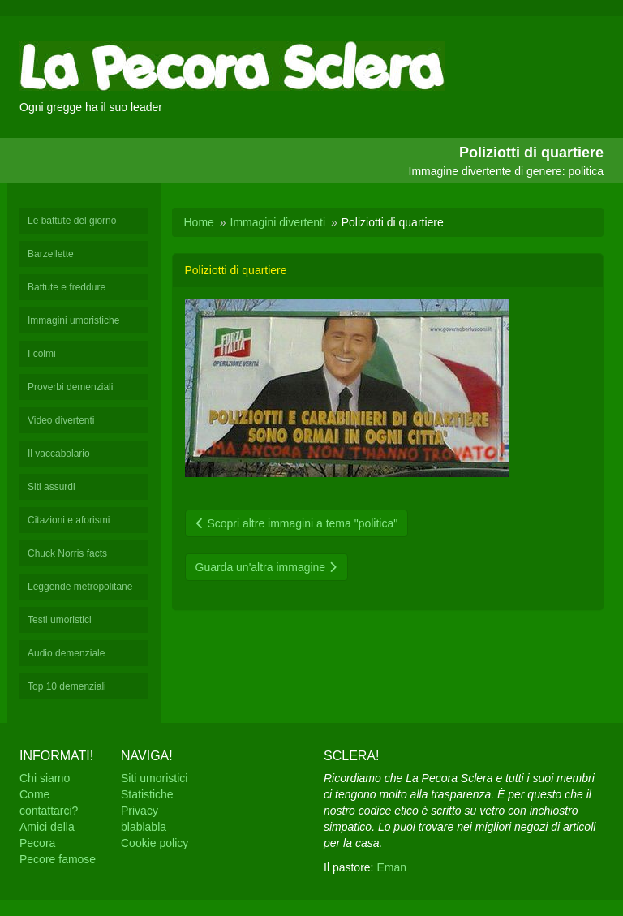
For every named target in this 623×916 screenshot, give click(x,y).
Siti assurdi (51, 486)
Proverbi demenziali (70, 387)
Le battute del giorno (72, 220)
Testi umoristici (60, 620)
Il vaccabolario (59, 453)
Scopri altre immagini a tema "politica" (296, 523)
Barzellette (51, 254)
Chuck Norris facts (67, 553)
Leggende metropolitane (80, 586)
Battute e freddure (66, 287)
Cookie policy (154, 842)
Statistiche (147, 794)
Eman (391, 867)
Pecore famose (57, 859)
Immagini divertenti (278, 222)
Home (199, 222)
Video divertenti (61, 420)
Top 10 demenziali (67, 686)
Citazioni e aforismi (69, 520)
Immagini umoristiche (73, 320)
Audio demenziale (66, 653)
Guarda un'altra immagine (266, 567)
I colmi (42, 353)
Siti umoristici (154, 778)
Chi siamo (44, 778)
